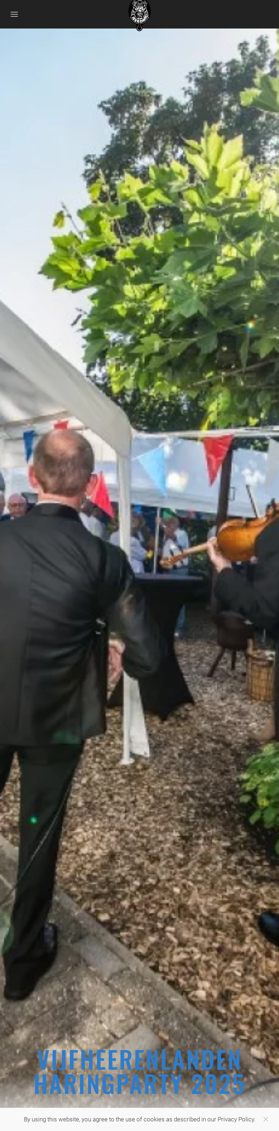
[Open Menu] (14, 14)
